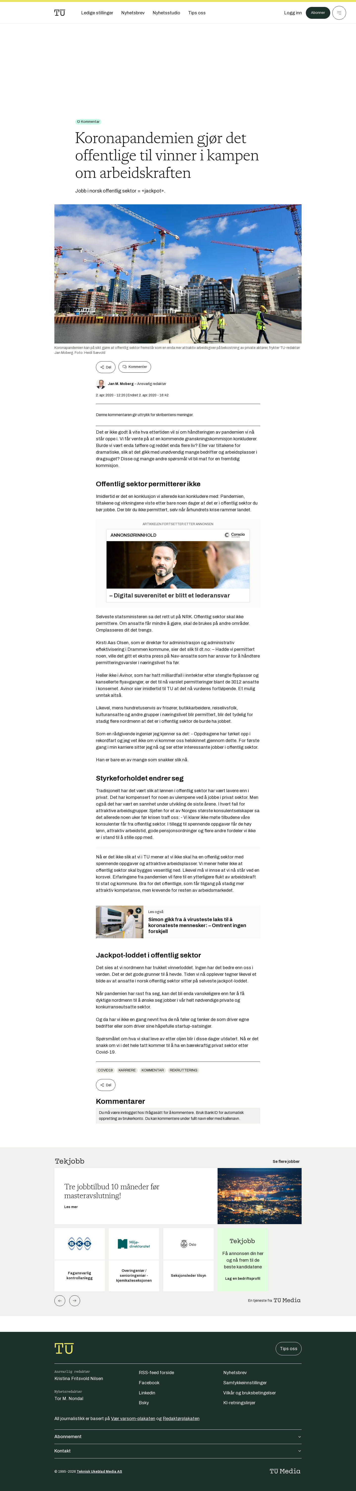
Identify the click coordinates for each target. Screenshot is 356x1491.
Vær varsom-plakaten (133, 1418)
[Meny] (339, 13)
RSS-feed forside (156, 1372)
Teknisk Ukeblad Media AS (99, 1471)
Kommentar (153, 1070)
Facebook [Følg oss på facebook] (149, 1382)
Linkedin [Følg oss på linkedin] (147, 1392)
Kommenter (135, 367)
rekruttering (183, 1070)
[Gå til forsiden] (59, 13)
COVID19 (105, 1070)
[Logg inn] (290, 12)
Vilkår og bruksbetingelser (249, 1392)
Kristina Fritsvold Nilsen (78, 1378)
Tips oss (288, 1348)
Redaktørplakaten (181, 1418)
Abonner (316, 12)
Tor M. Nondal (68, 1398)
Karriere (127, 1070)
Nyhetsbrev (235, 1372)
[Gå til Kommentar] (88, 121)
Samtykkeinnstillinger (245, 1382)
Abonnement (178, 1436)
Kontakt (178, 1450)
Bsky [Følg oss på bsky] (144, 1402)
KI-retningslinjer (239, 1402)
